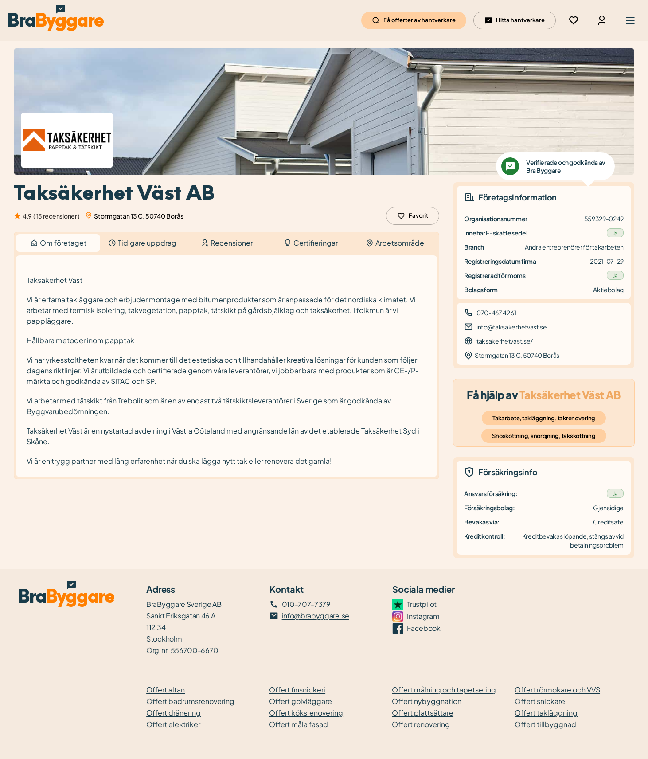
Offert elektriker (173, 724)
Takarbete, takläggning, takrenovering (543, 418)
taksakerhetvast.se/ (504, 341)
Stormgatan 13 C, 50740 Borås (138, 216)
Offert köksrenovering (306, 712)
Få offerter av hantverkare (414, 20)
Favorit (412, 216)
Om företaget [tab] (58, 243)
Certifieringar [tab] (311, 242)
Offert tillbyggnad (545, 724)
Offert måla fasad (298, 724)
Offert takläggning (546, 712)
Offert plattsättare (422, 712)
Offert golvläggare (300, 701)
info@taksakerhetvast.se (511, 327)
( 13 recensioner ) (56, 216)
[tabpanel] (226, 366)
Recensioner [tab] (227, 242)
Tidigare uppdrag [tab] (142, 242)
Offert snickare (540, 701)
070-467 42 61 (496, 313)
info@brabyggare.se (315, 615)
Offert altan (165, 689)
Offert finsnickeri (297, 689)
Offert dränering (173, 712)
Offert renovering (421, 724)
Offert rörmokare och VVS (557, 689)
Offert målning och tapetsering (444, 689)
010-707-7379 (306, 604)
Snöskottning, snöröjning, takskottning (543, 435)
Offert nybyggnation (426, 701)
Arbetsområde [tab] (395, 242)
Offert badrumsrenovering (190, 701)
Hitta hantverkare (514, 20)
